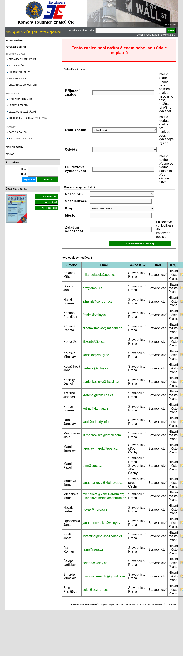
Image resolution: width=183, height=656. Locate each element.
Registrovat (29, 179)
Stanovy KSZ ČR (17, 78)
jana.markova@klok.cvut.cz (103, 482)
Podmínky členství (19, 72)
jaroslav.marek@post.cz (100, 448)
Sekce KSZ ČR (169, 34)
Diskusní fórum (14, 147)
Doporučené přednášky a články (28, 118)
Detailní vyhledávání (147, 34)
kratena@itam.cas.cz (98, 395)
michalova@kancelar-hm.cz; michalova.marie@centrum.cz (104, 496)
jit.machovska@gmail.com (102, 435)
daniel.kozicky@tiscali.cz (101, 381)
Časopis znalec (18, 132)
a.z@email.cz (92, 288)
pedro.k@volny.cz (95, 368)
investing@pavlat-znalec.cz (102, 536)
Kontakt (10, 154)
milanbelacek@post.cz (99, 274)
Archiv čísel (51, 202)
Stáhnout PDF (50, 197)
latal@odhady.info (96, 422)
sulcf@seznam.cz (95, 589)
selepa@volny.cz (95, 563)
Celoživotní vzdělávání (22, 112)
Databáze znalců (16, 47)
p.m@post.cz (92, 465)
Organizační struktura (22, 59)
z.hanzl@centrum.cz (97, 301)
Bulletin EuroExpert (21, 139)
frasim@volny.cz (94, 315)
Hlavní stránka (15, 40)
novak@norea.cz (95, 509)
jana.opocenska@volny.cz (102, 523)
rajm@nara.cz (93, 549)
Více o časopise (49, 208)
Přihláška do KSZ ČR (20, 99)
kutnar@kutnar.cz (95, 408)
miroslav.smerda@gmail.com (104, 576)
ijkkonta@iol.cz (94, 341)
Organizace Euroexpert (23, 85)
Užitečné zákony (18, 105)
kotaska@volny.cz (96, 355)
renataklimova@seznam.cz (102, 328)
